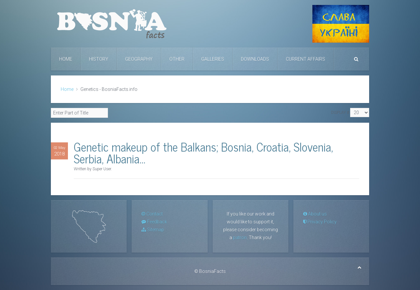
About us (315, 214)
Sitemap (152, 229)
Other (176, 59)
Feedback (154, 221)
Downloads (255, 59)
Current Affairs (305, 59)
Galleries (212, 59)
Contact (152, 214)
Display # (340, 112)
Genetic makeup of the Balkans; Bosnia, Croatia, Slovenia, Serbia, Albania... (203, 152)
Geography (139, 59)
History (98, 59)
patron (240, 237)
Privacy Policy (320, 221)
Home (65, 59)
